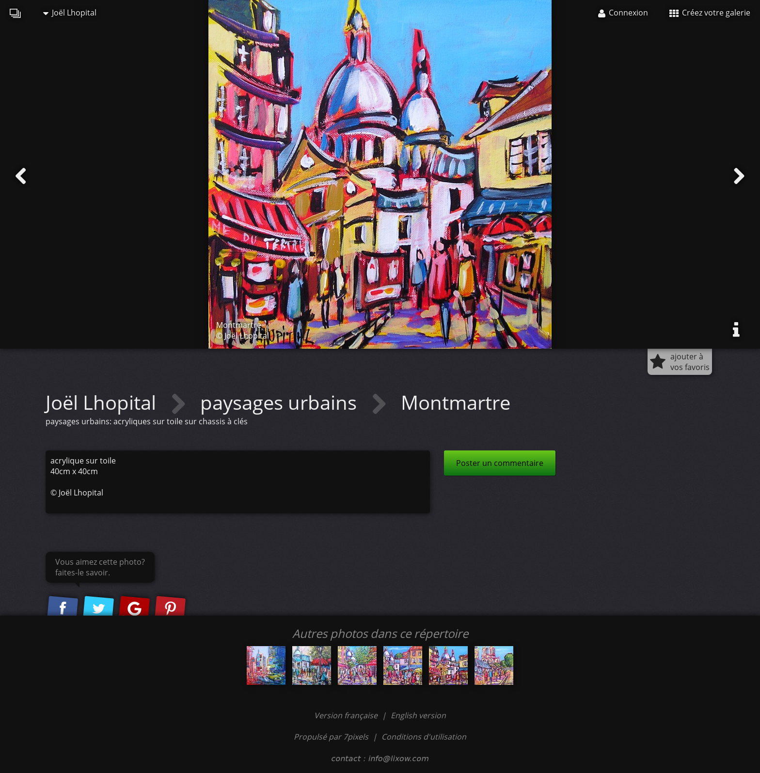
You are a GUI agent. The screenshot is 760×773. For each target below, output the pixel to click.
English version (418, 715)
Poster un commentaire (499, 463)
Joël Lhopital (69, 12)
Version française (347, 715)
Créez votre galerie (709, 12)
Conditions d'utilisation (423, 736)
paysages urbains (281, 402)
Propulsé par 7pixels (331, 736)
